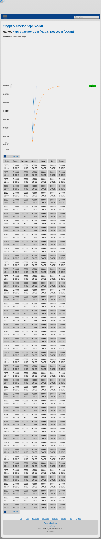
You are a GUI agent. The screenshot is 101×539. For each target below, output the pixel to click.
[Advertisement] (50, 60)
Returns (54, 519)
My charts (45, 519)
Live (27, 519)
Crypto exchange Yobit (23, 26)
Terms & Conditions (50, 523)
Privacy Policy (50, 526)
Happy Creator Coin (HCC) (30, 31)
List (21, 519)
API (71, 519)
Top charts (35, 519)
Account (63, 519)
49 (17, 156)
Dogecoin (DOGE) (62, 31)
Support (78, 519)
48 (14, 156)
